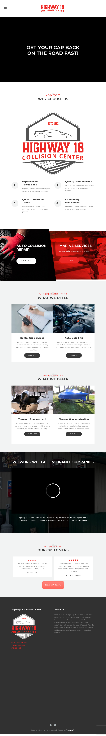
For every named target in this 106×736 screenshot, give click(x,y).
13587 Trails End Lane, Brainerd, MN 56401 (19, 644)
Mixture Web (70, 732)
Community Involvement (73, 201)
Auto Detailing (74, 407)
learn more (32, 424)
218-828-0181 (16, 648)
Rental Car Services (32, 407)
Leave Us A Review (53, 594)
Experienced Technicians (30, 183)
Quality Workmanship (78, 181)
